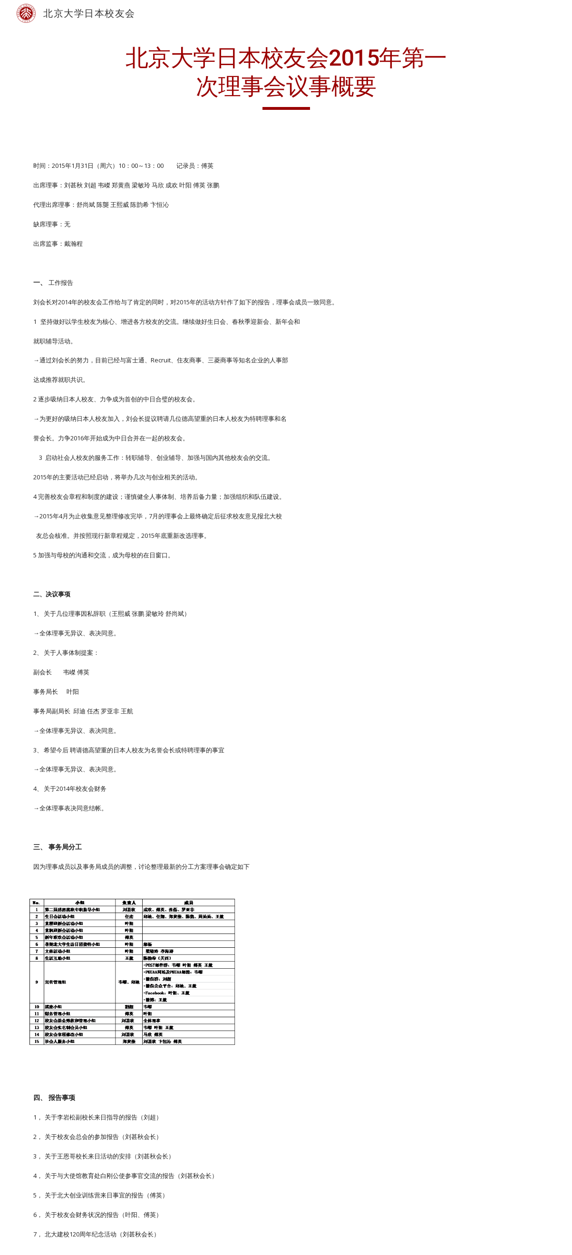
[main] (286, 77)
